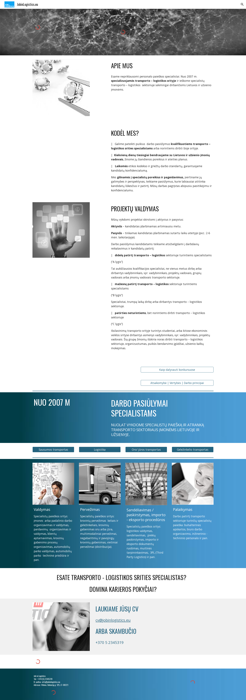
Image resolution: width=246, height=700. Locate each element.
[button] (242, 4)
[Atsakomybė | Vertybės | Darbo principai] (177, 382)
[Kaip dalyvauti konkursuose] (177, 369)
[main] (162, 65)
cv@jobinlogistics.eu (113, 620)
